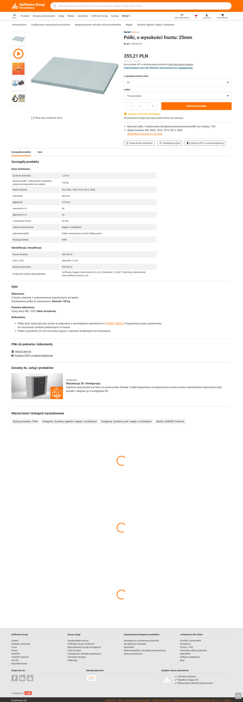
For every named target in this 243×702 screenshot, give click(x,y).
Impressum (110, 700)
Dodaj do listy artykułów (139, 143)
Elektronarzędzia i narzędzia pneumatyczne (145, 650)
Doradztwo (82, 16)
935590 (109, 323)
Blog (182, 660)
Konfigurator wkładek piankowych (84, 653)
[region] (20, 75)
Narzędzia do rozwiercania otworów (141, 640)
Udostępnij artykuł (169, 143)
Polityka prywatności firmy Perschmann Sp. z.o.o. (198, 700)
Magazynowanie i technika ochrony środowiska (98, 24)
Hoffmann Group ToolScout (81, 644)
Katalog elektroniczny (78, 640)
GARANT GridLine (20, 657)
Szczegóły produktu (21, 152)
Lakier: (127, 89)
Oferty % (126, 16)
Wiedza (70, 16)
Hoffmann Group (99, 16)
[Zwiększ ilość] (153, 106)
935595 (119, 323)
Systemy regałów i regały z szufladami (155, 24)
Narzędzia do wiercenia (135, 644)
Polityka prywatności (162, 700)
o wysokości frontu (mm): (136, 76)
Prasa (14, 650)
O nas (14, 647)
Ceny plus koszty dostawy (180, 64)
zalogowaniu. (185, 67)
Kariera (14, 640)
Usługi (61, 16)
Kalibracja (72, 660)
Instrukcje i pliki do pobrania (193, 650)
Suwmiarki (129, 647)
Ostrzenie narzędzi (77, 657)
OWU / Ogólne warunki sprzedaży (134, 700)
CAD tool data (74, 650)
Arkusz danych (21, 351)
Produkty (25, 16)
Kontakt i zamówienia (190, 640)
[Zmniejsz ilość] (128, 106)
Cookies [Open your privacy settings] (227, 700)
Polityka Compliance (190, 657)
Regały (129, 24)
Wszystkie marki (19, 663)
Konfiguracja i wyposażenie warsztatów (50, 24)
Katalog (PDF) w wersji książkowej (205, 143)
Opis (40, 152)
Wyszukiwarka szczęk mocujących (84, 647)
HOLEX (14, 660)
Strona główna (19, 24)
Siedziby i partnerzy (20, 644)
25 (128, 82)
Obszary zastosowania (44, 16)
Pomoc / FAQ (186, 647)
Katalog (115, 16)
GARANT (15, 653)
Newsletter (185, 653)
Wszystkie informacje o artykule (144, 133)
